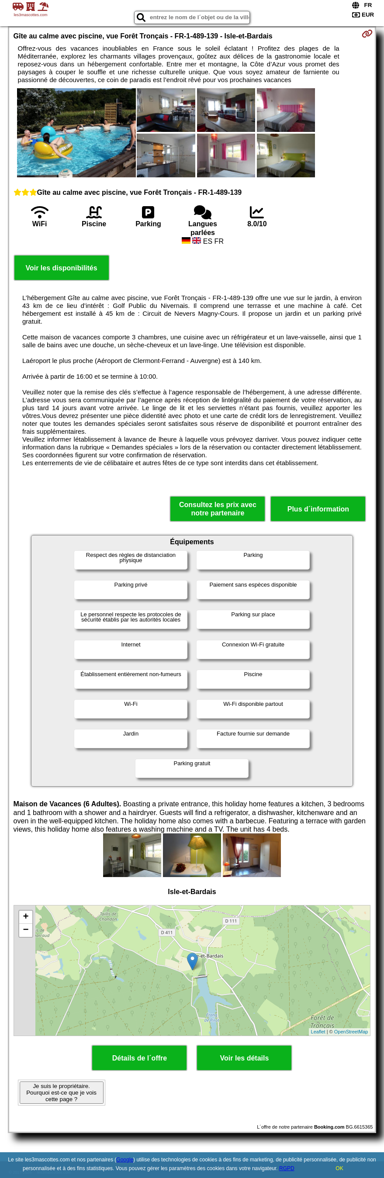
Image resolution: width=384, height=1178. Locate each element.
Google (124, 1160)
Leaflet (318, 1031)
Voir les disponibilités (61, 268)
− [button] (25, 930)
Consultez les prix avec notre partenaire (217, 509)
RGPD (286, 1168)
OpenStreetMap (351, 1031)
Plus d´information (318, 509)
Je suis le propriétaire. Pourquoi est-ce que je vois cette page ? (61, 1092)
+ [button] (25, 917)
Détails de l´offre (139, 1058)
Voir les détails (244, 1058)
